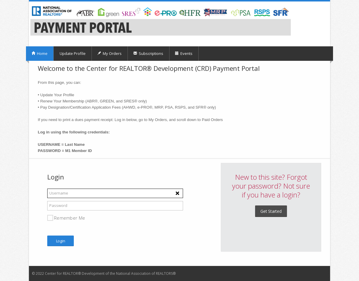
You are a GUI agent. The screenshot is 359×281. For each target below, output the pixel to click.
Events (183, 53)
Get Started (271, 211)
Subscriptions (148, 53)
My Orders (109, 53)
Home (39, 53)
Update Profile (73, 53)
